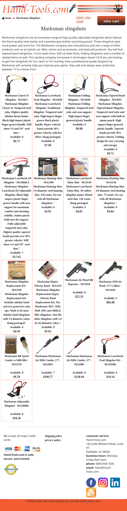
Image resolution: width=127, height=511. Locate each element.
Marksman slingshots (28, 18)
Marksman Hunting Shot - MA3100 (48, 195)
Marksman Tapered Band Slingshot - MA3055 (110, 124)
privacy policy (53, 440)
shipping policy (53, 436)
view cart (111, 21)
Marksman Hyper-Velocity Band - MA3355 (48, 306)
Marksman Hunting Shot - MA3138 (110, 195)
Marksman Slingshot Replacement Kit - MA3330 (16, 306)
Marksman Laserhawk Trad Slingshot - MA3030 (48, 120)
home (6, 18)
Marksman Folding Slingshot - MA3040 (79, 112)
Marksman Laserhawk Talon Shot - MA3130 (79, 195)
